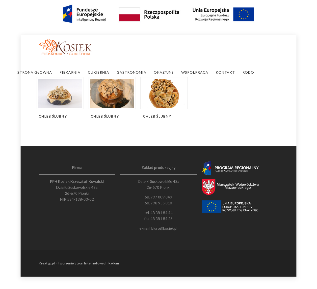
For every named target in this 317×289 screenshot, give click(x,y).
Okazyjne (164, 72)
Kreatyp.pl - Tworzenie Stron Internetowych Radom (79, 263)
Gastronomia (131, 72)
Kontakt (225, 72)
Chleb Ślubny (53, 116)
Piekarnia (69, 72)
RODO (248, 72)
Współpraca (194, 72)
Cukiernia (98, 72)
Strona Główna (34, 72)
